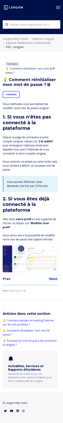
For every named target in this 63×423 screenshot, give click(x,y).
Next (53, 278)
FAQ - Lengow (14, 47)
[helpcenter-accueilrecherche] (31, 24)
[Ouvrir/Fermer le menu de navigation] (58, 7)
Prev (6, 278)
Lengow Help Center (16, 39)
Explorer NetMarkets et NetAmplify (28, 43)
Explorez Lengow (43, 39)
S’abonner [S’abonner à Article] (11, 94)
